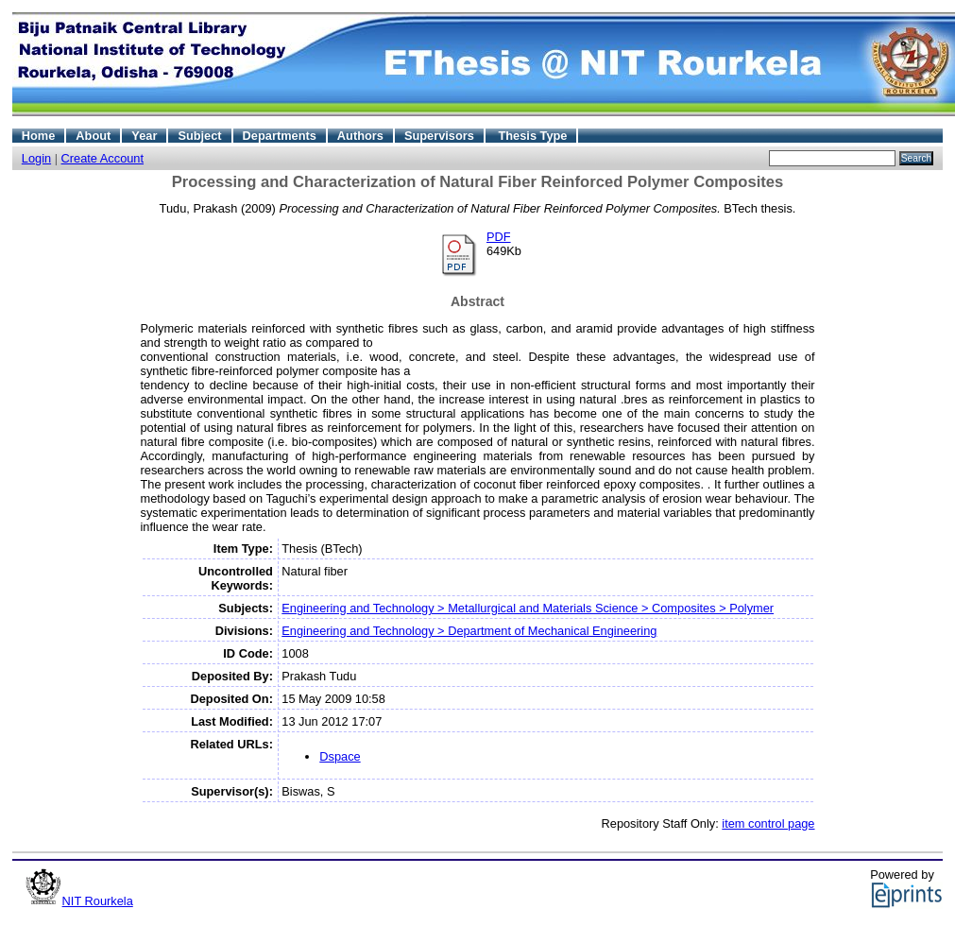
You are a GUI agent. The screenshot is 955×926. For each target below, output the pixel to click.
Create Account (103, 158)
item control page (768, 823)
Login (36, 158)
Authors (360, 136)
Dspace (339, 756)
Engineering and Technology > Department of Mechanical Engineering (469, 631)
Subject (199, 136)
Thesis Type (532, 136)
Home (39, 136)
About (93, 136)
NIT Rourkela (97, 901)
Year (144, 136)
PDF (498, 237)
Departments (279, 136)
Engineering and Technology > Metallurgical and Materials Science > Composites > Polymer (527, 608)
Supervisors (439, 136)
